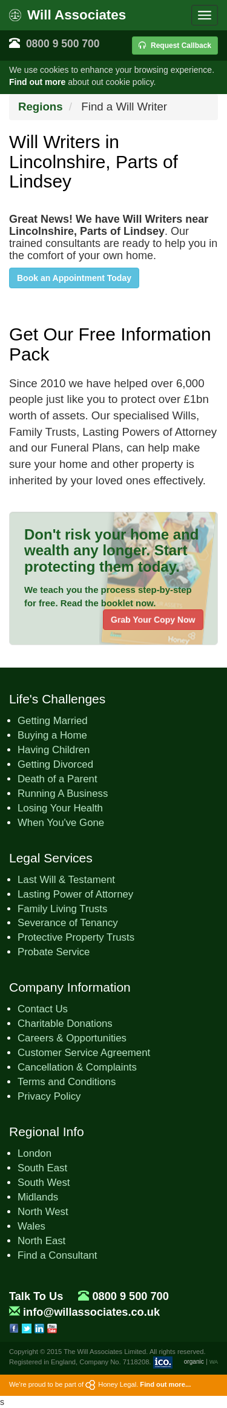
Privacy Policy (49, 1096)
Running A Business (63, 793)
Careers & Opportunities (72, 1038)
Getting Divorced (55, 764)
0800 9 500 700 (63, 44)
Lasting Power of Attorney (75, 894)
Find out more (37, 82)
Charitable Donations (65, 1023)
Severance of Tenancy (68, 923)
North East (41, 1241)
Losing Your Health (60, 808)
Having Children (54, 750)
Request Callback (175, 45)
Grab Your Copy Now (153, 619)
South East (42, 1168)
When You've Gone (61, 822)
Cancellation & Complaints (77, 1067)
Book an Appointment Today (74, 278)
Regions (40, 106)
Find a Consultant (57, 1255)
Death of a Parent (57, 779)
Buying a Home (52, 735)
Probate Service (54, 952)
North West (43, 1211)
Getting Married (53, 720)
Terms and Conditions (67, 1082)
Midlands (38, 1197)
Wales (31, 1226)
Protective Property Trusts (76, 937)
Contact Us (43, 1009)
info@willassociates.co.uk (91, 1312)
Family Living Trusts (62, 909)
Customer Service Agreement (84, 1052)
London (34, 1153)
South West (44, 1182)
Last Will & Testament (66, 879)
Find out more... (165, 1384)
